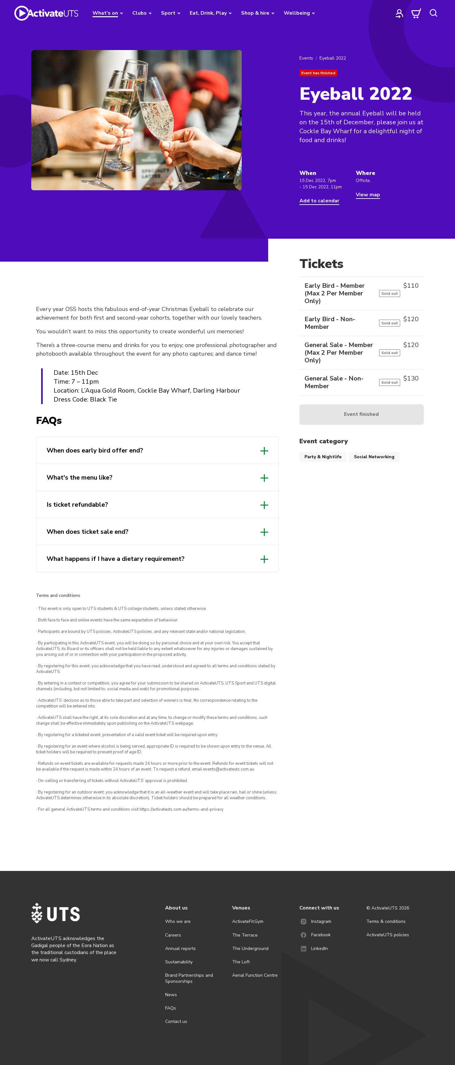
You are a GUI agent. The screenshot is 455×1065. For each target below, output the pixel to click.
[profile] (399, 13)
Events (306, 58)
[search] (433, 13)
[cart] (416, 13)
